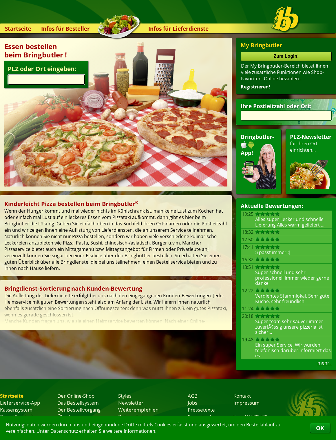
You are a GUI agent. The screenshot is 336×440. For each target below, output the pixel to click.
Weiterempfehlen (138, 409)
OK (320, 428)
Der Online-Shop (75, 395)
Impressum (246, 402)
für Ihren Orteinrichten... (311, 161)
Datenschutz (64, 431)
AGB (193, 395)
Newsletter (130, 402)
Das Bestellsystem (78, 402)
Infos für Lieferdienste (178, 28)
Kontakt (242, 395)
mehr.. (324, 363)
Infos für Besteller (65, 28)
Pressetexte (201, 409)
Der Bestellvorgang (79, 409)
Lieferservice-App (20, 402)
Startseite (18, 28)
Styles (125, 395)
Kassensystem (16, 409)
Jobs (192, 402)
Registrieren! (255, 87)
